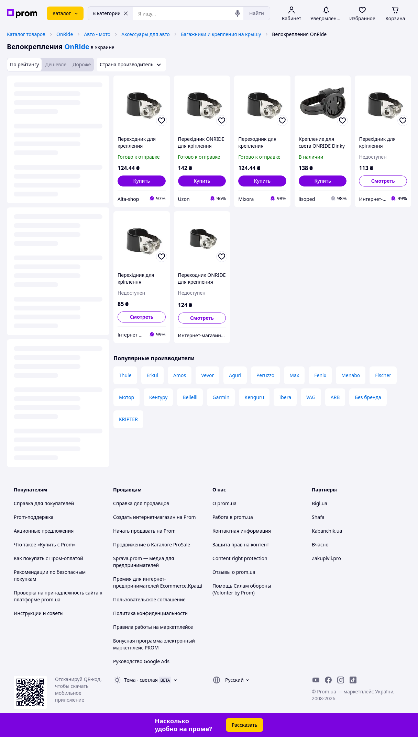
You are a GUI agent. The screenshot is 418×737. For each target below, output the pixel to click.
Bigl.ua (319, 503)
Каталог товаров (26, 34)
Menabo (350, 375)
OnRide (64, 34)
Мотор (126, 397)
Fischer (383, 375)
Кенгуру (158, 397)
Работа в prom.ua (232, 517)
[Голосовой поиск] (237, 13)
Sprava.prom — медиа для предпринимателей (143, 561)
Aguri (235, 375)
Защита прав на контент (240, 544)
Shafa (318, 517)
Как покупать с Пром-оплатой (48, 558)
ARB (335, 397)
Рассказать (244, 725)
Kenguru (254, 397)
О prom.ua (224, 503)
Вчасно (320, 544)
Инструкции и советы (39, 613)
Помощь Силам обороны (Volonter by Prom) (241, 589)
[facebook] (328, 680)
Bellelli (190, 397)
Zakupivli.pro (326, 558)
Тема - (141, 680)
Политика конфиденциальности (150, 613)
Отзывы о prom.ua (233, 572)
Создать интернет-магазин (144, 517)
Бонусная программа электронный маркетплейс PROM (154, 644)
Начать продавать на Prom (144, 531)
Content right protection (239, 558)
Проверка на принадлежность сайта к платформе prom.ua (58, 596)
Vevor (207, 375)
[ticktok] (353, 680)
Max (294, 375)
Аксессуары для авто (145, 34)
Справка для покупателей (44, 503)
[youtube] (316, 680)
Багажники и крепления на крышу (221, 34)
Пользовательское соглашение (149, 599)
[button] (142, 180)
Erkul (152, 375)
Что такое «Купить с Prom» (45, 544)
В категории (110, 13)
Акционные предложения (44, 531)
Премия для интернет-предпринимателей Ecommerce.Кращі (157, 582)
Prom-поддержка (34, 517)
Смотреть (383, 181)
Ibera (285, 397)
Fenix (320, 375)
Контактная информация (241, 531)
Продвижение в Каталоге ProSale (151, 544)
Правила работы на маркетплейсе (153, 627)
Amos (179, 375)
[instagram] (341, 680)
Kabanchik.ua (327, 531)
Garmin (220, 397)
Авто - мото (97, 34)
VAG (311, 397)
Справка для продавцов (141, 503)
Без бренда (368, 397)
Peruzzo (265, 375)
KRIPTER (128, 419)
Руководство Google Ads (141, 661)
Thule (125, 375)
